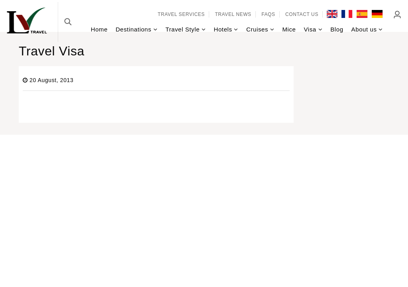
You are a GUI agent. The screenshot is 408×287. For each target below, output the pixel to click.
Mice (289, 29)
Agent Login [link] (397, 14)
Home (99, 29)
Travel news (233, 14)
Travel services (181, 14)
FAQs (268, 14)
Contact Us (301, 14)
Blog (336, 29)
